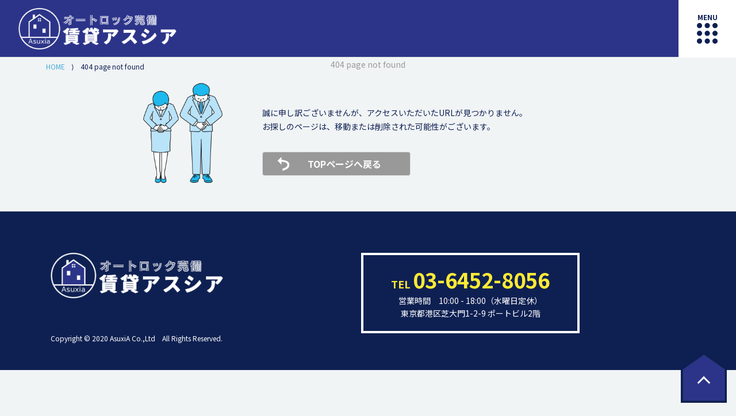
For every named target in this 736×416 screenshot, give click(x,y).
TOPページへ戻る (344, 164)
